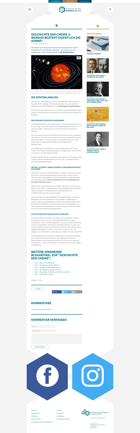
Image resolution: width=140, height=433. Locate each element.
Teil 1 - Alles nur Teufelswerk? (45, 263)
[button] (77, 291)
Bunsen (75, 112)
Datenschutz (60, 416)
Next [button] (79, 71)
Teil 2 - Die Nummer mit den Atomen (47, 265)
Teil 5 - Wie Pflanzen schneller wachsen (48, 270)
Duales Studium (84, 1)
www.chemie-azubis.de (99, 418)
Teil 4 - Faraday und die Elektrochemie (47, 267)
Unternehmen (55, 1)
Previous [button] (33, 71)
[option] (56, 75)
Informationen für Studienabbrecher (42, 422)
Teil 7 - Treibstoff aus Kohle (44, 274)
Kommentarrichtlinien (63, 419)
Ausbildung (70, 1)
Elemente (72, 110)
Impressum (60, 413)
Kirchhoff (34, 115)
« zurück (37, 289)
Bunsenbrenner (64, 126)
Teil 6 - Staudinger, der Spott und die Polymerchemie (52, 272)
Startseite (34, 410)
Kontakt (59, 410)
